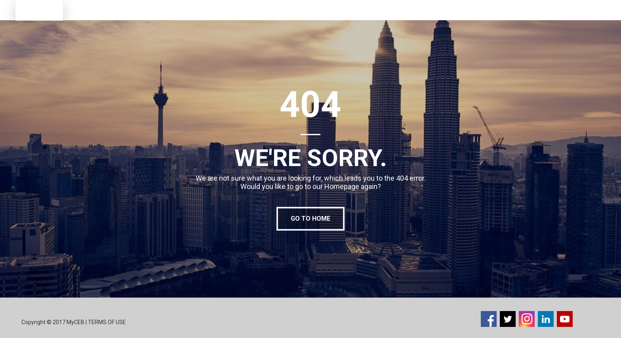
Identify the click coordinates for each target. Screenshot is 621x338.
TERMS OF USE (107, 322)
